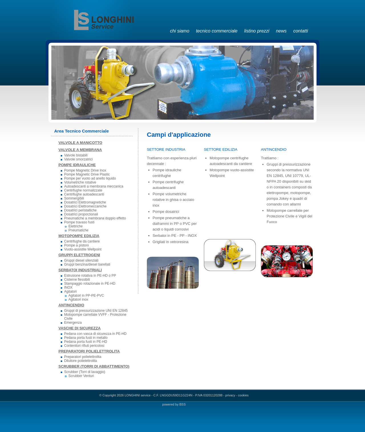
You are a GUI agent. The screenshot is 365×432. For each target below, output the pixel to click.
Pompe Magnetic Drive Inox (85, 170)
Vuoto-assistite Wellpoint (83, 249)
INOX (68, 288)
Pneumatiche (78, 230)
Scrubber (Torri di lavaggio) (84, 372)
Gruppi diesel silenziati (81, 260)
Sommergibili (74, 198)
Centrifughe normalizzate (83, 190)
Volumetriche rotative (80, 182)
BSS (182, 404)
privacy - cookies (237, 395)
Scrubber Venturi (81, 376)
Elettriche (75, 226)
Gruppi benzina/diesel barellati (87, 264)
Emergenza (73, 323)
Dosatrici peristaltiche (80, 210)
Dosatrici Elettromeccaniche (85, 206)
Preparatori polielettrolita (82, 357)
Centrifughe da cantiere (82, 241)
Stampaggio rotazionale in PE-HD (89, 284)
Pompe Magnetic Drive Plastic (87, 174)
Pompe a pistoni (76, 245)
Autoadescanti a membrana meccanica (93, 186)
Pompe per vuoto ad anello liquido (90, 178)
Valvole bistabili (76, 155)
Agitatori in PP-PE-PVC (86, 295)
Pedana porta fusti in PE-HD (85, 342)
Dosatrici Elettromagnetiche (85, 202)
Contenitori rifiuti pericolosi (84, 346)
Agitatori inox (78, 299)
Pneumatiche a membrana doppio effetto (95, 218)
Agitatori (70, 292)
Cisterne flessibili (77, 280)
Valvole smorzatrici (78, 159)
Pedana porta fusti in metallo (86, 338)
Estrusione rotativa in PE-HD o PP (90, 276)
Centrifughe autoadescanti (84, 194)
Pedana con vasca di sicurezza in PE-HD (95, 334)
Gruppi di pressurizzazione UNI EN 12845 (96, 311)
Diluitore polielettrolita (80, 361)
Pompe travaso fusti (79, 222)
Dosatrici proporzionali (81, 214)
